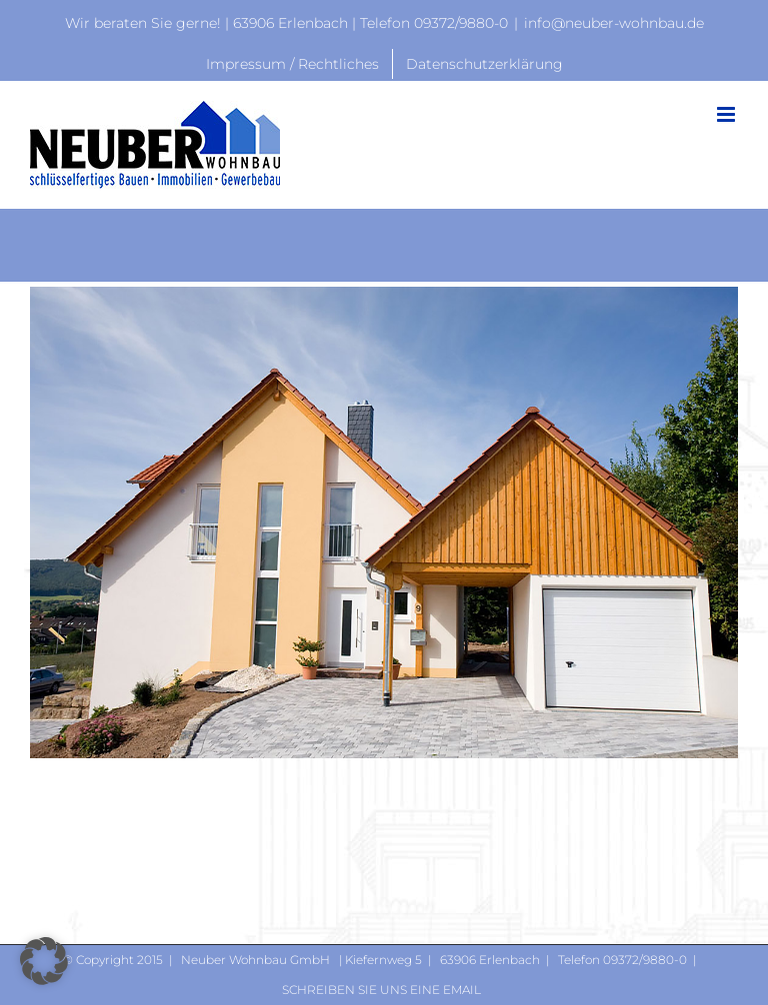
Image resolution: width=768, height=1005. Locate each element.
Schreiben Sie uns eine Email (381, 989)
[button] (44, 961)
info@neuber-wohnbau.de (614, 23)
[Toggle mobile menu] (727, 114)
